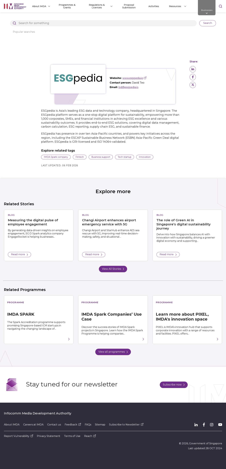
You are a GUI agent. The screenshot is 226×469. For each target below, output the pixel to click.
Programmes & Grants (67, 6)
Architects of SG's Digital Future (22, 18)
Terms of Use (72, 436)
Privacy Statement (48, 436)
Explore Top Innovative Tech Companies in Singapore (95, 18)
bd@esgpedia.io (128, 87)
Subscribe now (174, 384)
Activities (153, 6)
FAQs (88, 424)
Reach (90, 436)
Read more (19, 254)
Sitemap (100, 424)
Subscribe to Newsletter (126, 424)
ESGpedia (138, 18)
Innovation (145, 157)
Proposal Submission (129, 6)
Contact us (54, 424)
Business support (100, 157)
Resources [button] (175, 6)
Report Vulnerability (18, 436)
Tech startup (124, 157)
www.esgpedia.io (132, 78)
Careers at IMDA (33, 424)
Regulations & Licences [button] (97, 6)
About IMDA (11, 424)
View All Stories (113, 268)
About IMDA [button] (39, 6)
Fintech (79, 157)
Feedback (73, 424)
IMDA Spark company (56, 157)
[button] (193, 69)
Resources (53, 18)
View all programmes (113, 351)
